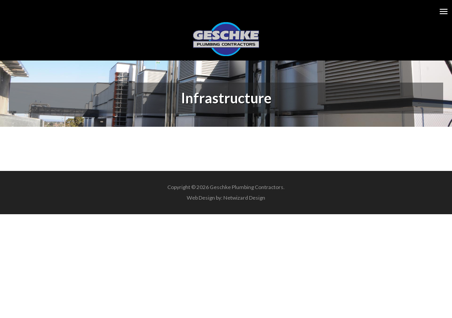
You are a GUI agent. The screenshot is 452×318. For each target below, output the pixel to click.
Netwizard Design (244, 197)
